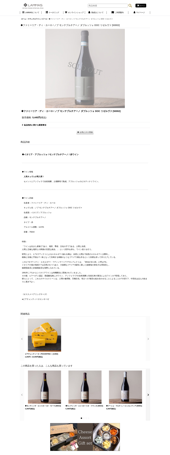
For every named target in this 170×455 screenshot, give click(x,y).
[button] (85, 132)
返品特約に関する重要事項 (34, 125)
